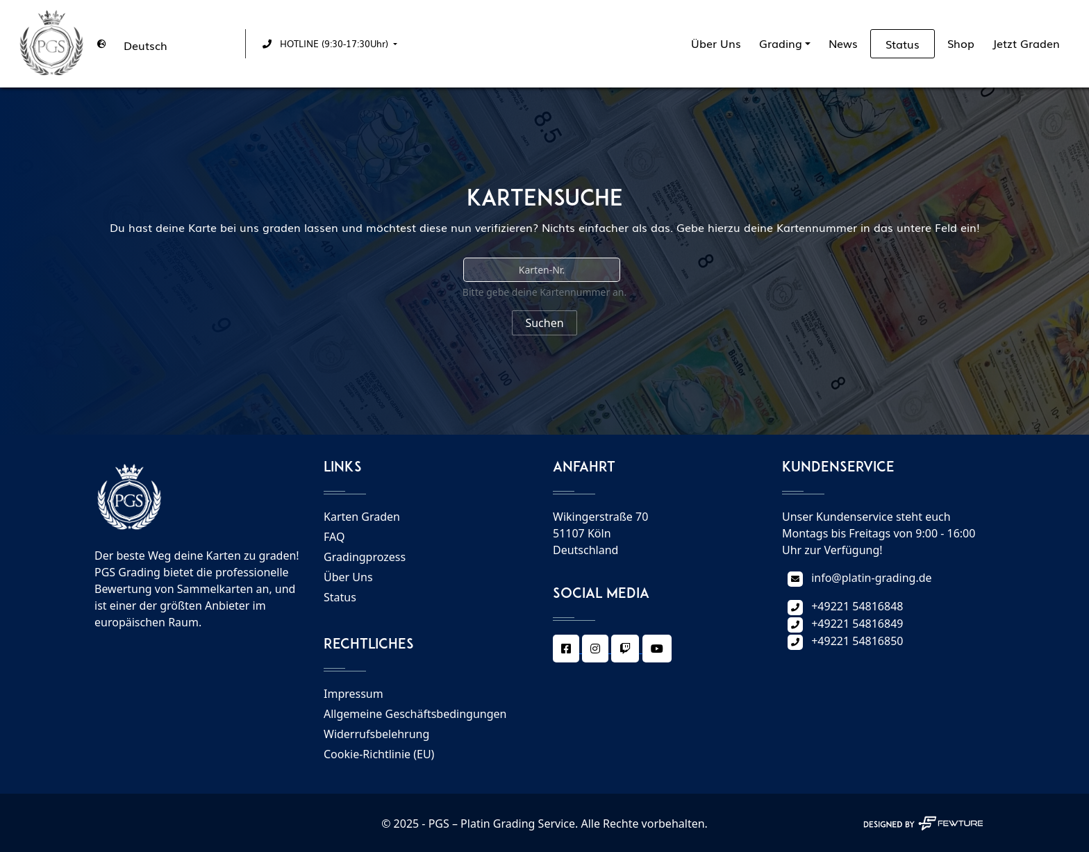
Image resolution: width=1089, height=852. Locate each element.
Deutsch (145, 45)
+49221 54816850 (857, 641)
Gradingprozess (365, 557)
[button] (327, 43)
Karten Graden (362, 516)
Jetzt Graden (1026, 43)
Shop (960, 43)
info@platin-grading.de (871, 577)
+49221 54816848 (857, 606)
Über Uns (716, 43)
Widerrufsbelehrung (376, 734)
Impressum (353, 693)
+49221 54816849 (857, 623)
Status (903, 43)
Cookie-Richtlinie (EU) (379, 754)
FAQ (334, 536)
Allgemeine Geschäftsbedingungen (415, 713)
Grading (780, 43)
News (843, 43)
